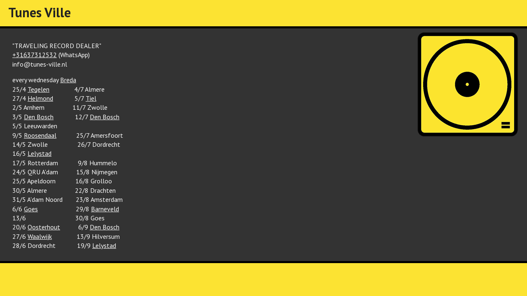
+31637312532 (34, 55)
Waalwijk (40, 236)
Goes (31, 209)
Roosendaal (40, 135)
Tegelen (38, 89)
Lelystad (39, 153)
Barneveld (105, 209)
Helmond (40, 98)
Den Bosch (39, 117)
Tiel (91, 98)
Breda (68, 80)
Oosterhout (44, 227)
